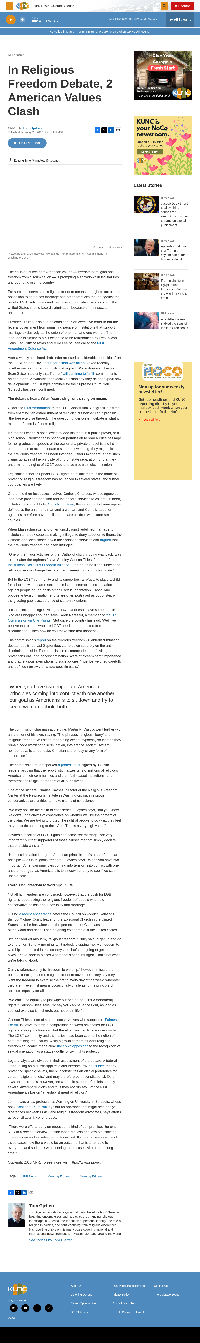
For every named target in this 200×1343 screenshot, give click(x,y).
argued (105, 540)
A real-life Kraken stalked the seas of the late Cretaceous (174, 324)
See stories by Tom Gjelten (51, 1240)
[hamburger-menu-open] (9, 6)
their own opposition (72, 1046)
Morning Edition (59, 1176)
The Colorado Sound (166, 1294)
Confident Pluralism (31, 1107)
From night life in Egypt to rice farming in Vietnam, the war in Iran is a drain (174, 289)
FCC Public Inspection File (128, 1285)
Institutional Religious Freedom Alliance (38, 565)
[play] (11, 19)
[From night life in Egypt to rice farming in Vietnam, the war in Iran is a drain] (146, 281)
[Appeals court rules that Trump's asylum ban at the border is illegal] (146, 247)
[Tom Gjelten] (16, 1215)
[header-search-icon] (164, 6)
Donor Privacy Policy (125, 1303)
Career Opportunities (83, 1303)
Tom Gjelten (32, 128)
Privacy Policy (120, 1294)
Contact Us (161, 1285)
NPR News (16, 55)
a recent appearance (35, 914)
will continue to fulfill (78, 374)
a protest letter (69, 765)
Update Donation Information (129, 1312)
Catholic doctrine (61, 504)
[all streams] (180, 19)
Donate (184, 6)
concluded (97, 1066)
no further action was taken (63, 363)
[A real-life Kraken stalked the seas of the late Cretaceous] (146, 320)
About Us (76, 1285)
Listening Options (81, 1294)
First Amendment (37, 408)
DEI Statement (80, 1312)
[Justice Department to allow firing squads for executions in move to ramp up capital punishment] (146, 204)
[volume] (22, 19)
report (41, 640)
